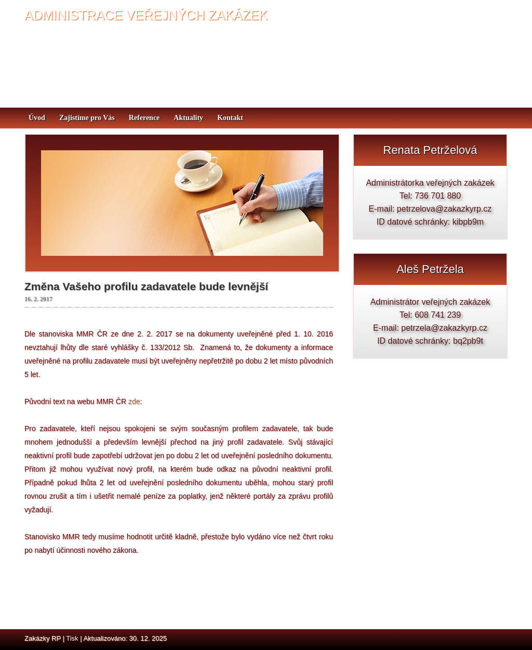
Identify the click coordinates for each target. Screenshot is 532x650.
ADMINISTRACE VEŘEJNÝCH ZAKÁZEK (146, 15)
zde (134, 401)
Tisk (72, 638)
